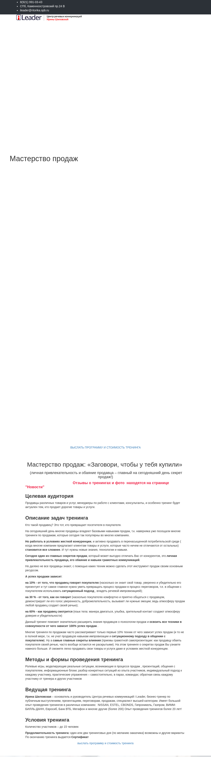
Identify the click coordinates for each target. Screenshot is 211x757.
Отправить (167, 742)
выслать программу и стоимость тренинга (105, 553)
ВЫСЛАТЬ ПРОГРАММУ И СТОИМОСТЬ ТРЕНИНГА (105, 257)
